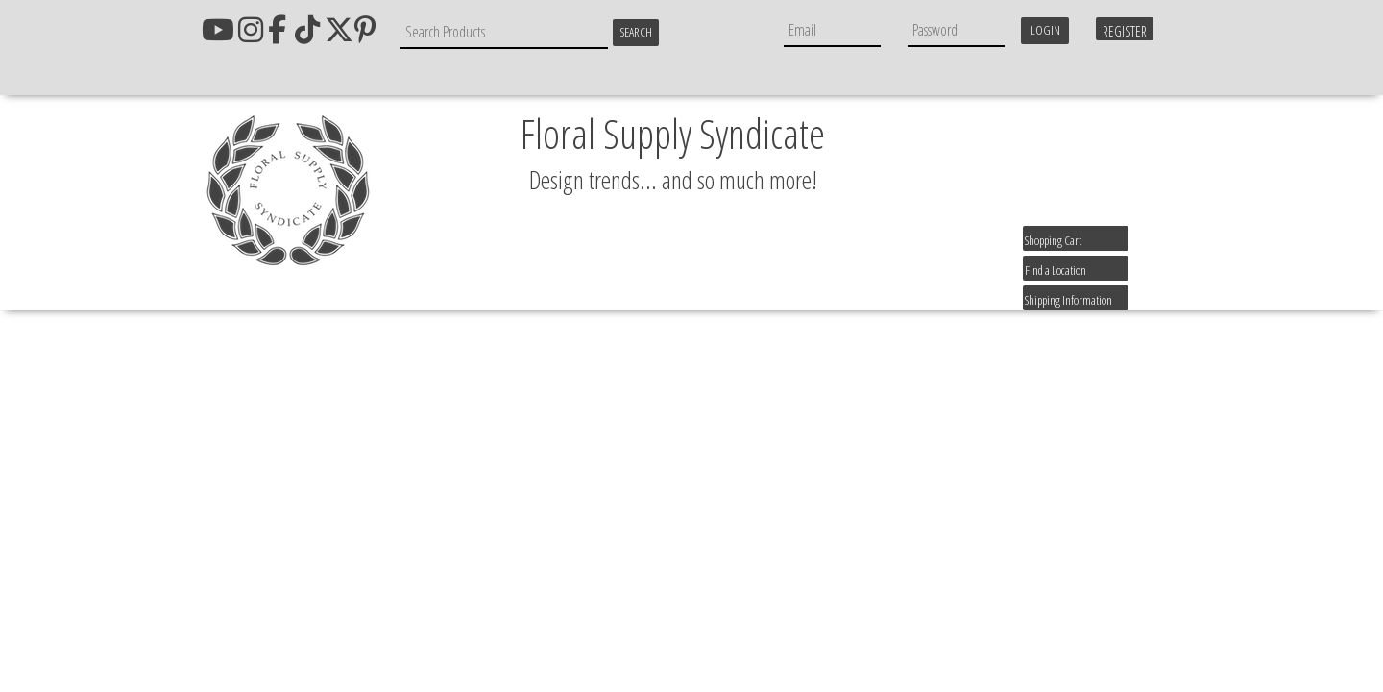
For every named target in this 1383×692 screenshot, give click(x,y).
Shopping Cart (1053, 240)
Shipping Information (1068, 300)
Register (1125, 31)
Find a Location (1055, 270)
